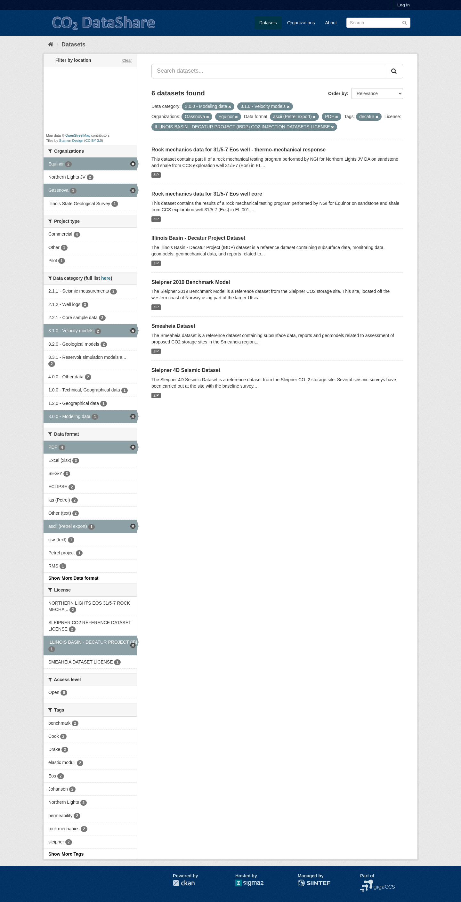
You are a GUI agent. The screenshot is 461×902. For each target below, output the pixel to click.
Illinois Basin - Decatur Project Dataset (198, 238)
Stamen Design (71, 140)
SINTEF (306, 882)
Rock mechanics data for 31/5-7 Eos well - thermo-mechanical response (238, 149)
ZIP (155, 175)
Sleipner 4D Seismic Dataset (185, 370)
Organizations (301, 22)
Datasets (268, 22)
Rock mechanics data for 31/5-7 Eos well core (206, 194)
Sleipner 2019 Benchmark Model (190, 282)
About (331, 22)
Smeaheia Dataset (173, 326)
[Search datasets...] (268, 71)
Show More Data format (73, 578)
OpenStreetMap (77, 135)
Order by (337, 93)
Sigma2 (254, 883)
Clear (127, 60)
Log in (403, 5)
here (106, 278)
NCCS (366, 882)
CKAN (184, 883)
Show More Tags (66, 854)
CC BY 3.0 (93, 140)
